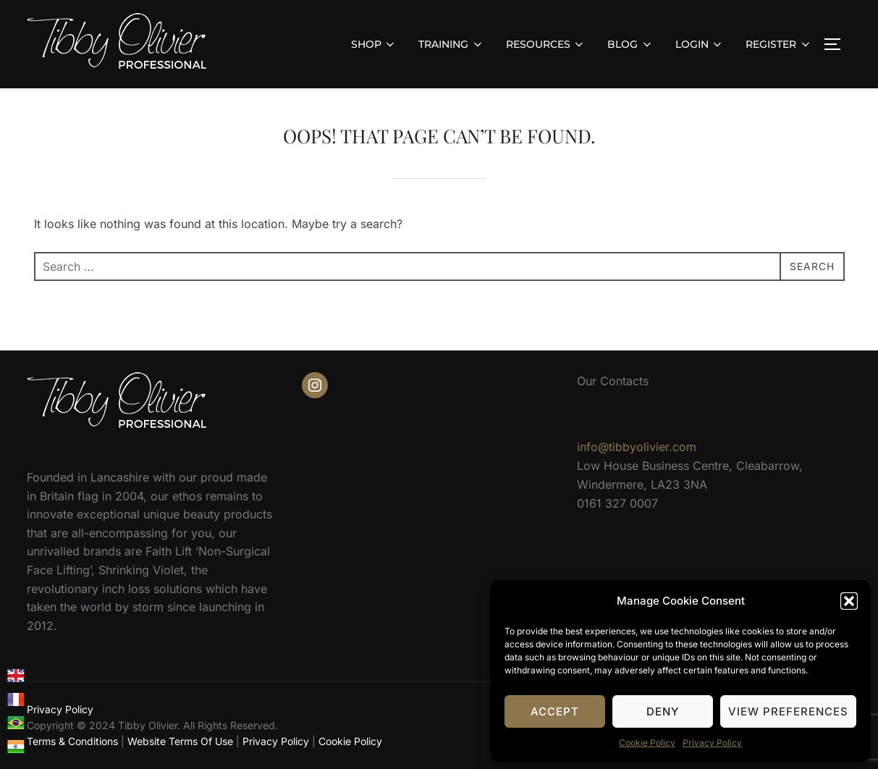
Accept (555, 711)
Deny (662, 711)
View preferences (788, 711)
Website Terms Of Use (180, 741)
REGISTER (779, 44)
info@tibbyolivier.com (636, 447)
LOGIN (700, 44)
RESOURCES (546, 44)
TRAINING (451, 44)
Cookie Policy (647, 742)
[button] (849, 601)
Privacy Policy (712, 742)
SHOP (374, 44)
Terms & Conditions (72, 741)
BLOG (630, 44)
